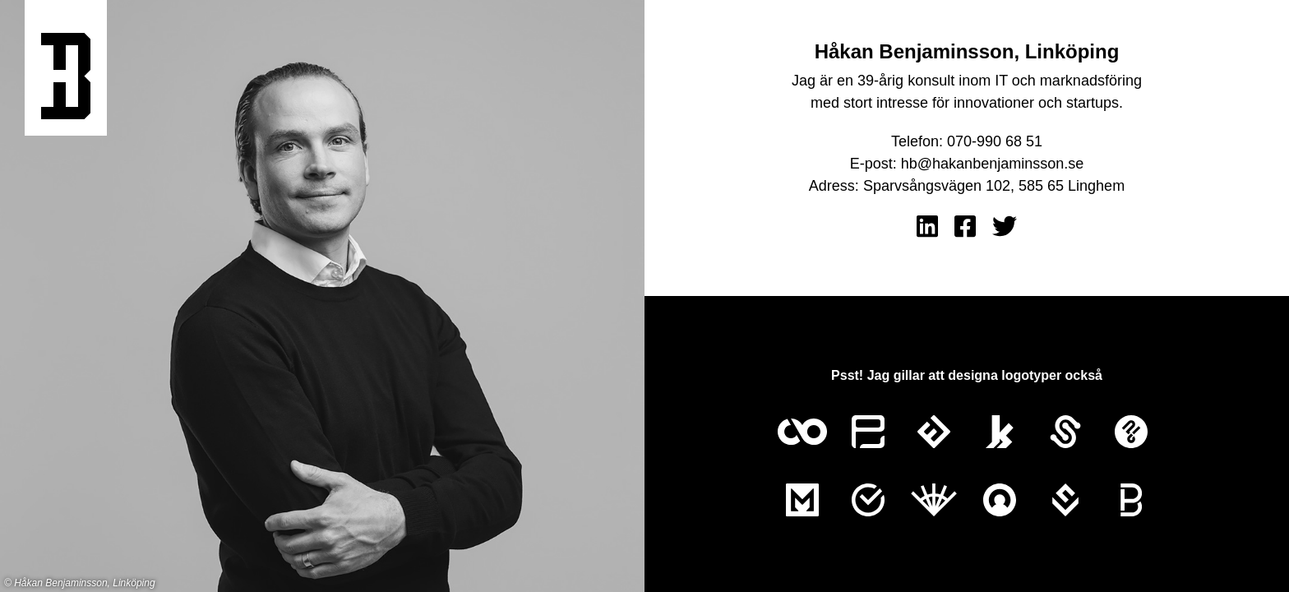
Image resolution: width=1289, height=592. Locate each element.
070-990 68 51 (994, 141)
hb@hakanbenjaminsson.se (992, 163)
